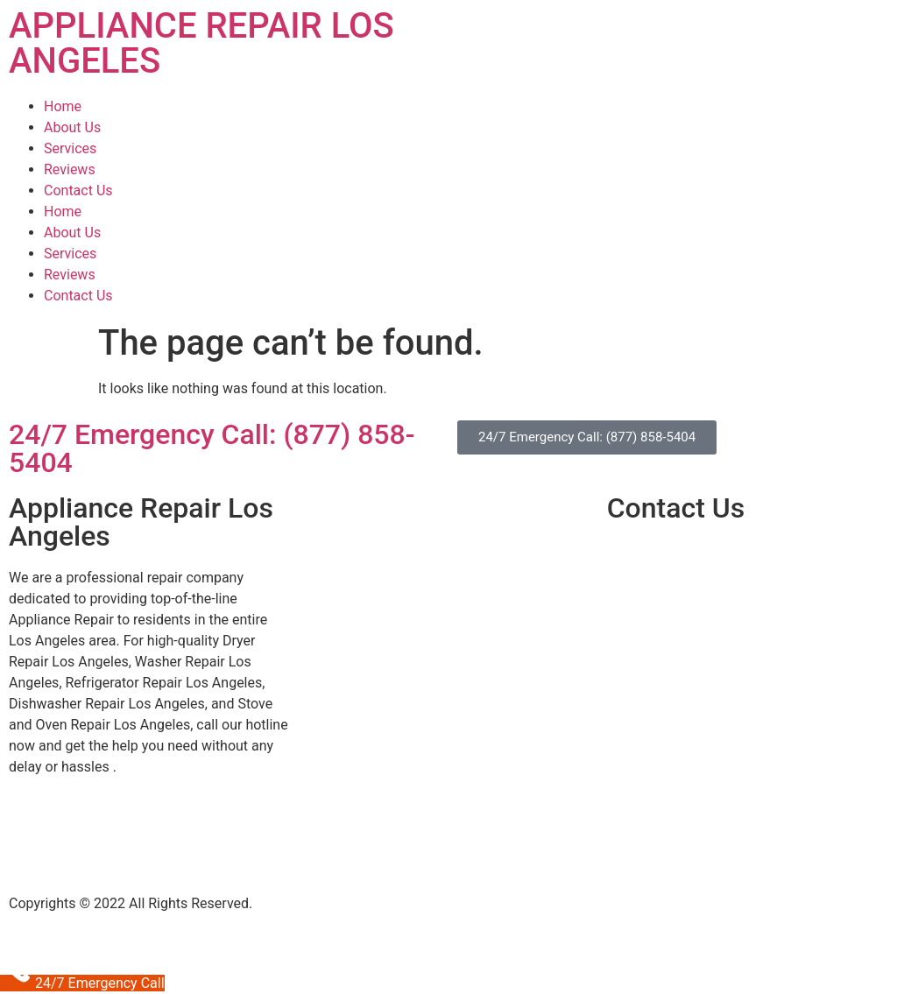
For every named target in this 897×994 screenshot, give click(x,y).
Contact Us (78, 190)
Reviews (69, 169)
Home (62, 106)
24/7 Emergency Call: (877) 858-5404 (212, 448)
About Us (72, 127)
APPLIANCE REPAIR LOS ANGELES (201, 43)
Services (70, 148)
